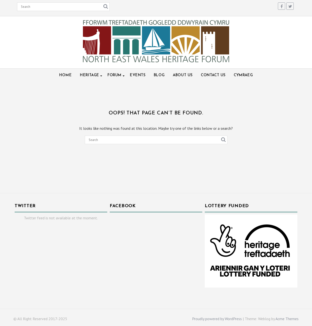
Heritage (89, 75)
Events (138, 75)
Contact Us (213, 75)
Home (65, 75)
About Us (183, 75)
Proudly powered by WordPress (217, 318)
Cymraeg (243, 75)
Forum (114, 75)
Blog (159, 75)
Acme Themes (287, 318)
